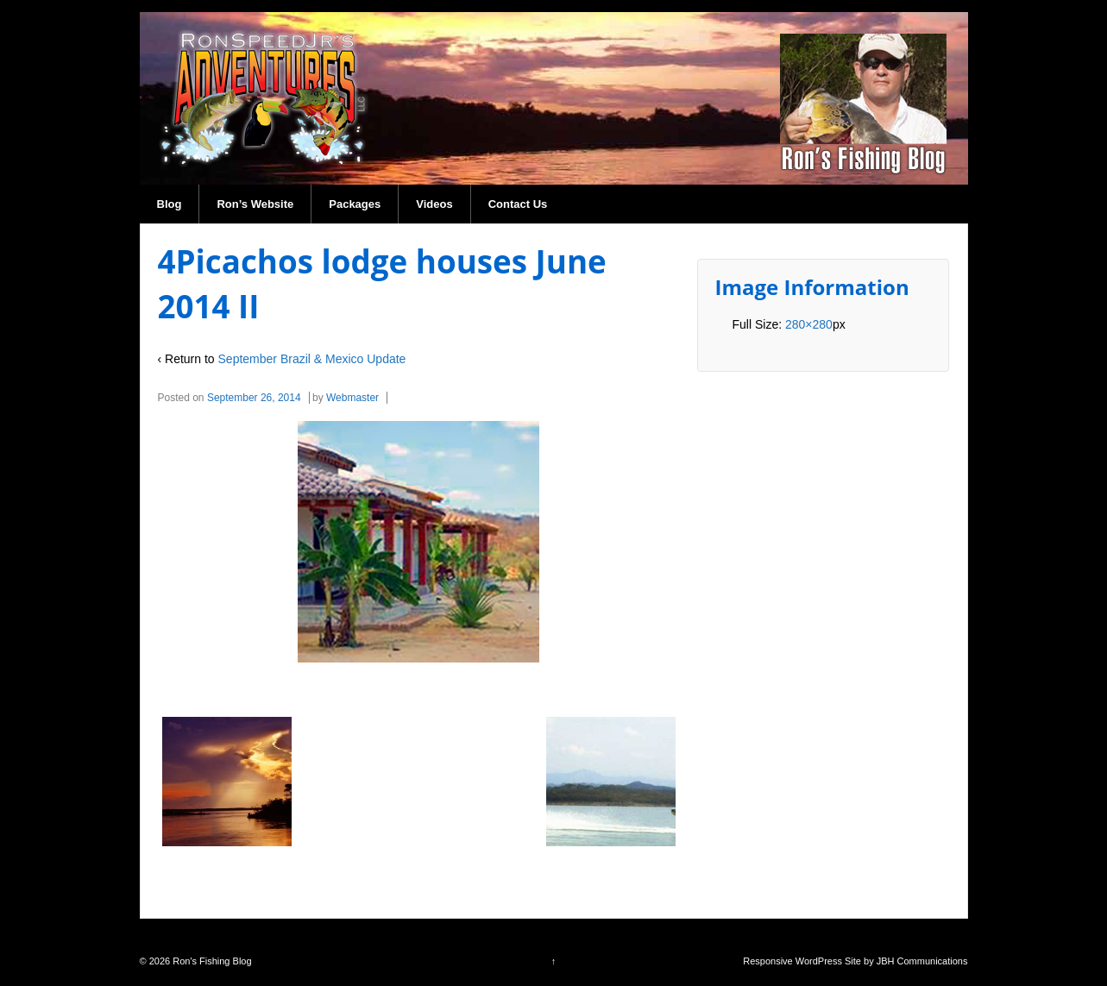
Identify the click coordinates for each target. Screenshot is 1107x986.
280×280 (809, 324)
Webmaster (352, 398)
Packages (355, 204)
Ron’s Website (255, 204)
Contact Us (518, 204)
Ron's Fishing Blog (210, 961)
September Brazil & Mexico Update (312, 359)
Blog (169, 204)
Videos (434, 204)
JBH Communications (922, 961)
